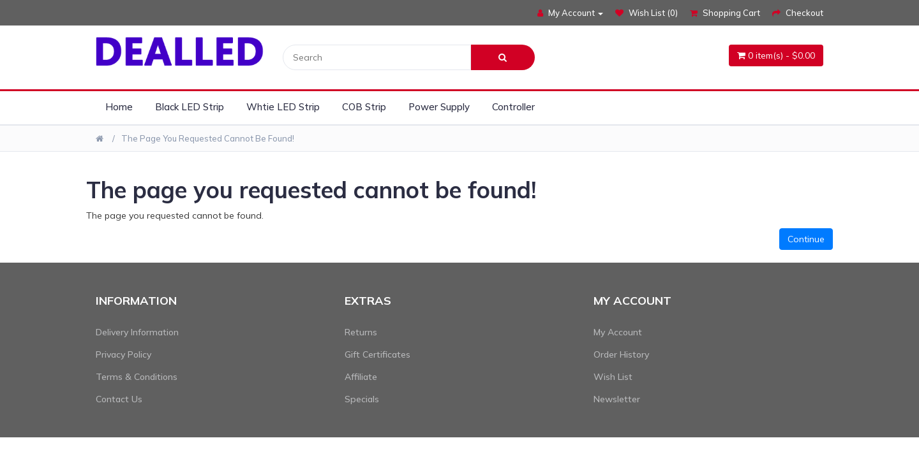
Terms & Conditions (136, 376)
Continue (806, 239)
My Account (618, 332)
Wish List (613, 376)
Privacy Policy (123, 354)
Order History (621, 354)
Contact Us (119, 399)
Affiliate (361, 376)
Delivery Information (137, 332)
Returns (361, 332)
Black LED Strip (189, 107)
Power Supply (439, 107)
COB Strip (364, 107)
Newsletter (617, 399)
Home (119, 107)
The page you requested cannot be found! (207, 138)
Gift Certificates (377, 354)
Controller (513, 107)
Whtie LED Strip (283, 107)
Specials (362, 399)
